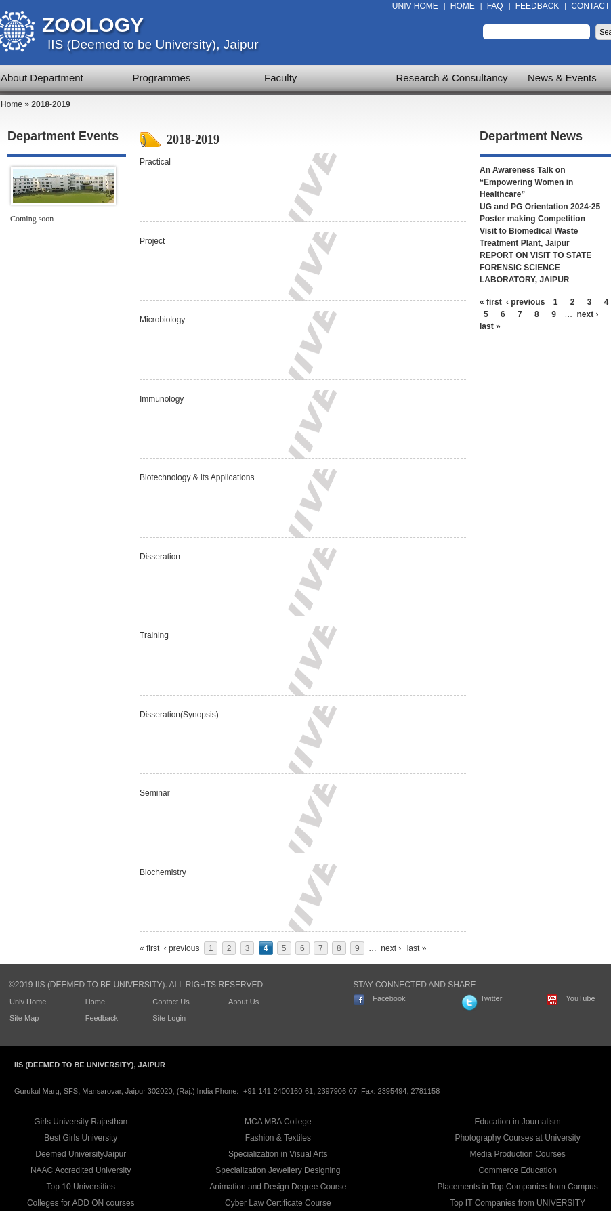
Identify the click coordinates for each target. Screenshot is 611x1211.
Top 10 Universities (81, 1186)
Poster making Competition (532, 219)
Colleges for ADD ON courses (81, 1203)
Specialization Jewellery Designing (277, 1170)
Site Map (24, 1018)
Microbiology (162, 319)
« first (149, 948)
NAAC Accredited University (80, 1170)
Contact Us (170, 1002)
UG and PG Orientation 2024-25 (540, 206)
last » (417, 948)
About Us (243, 1002)
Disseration (160, 556)
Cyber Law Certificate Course (278, 1203)
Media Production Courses (517, 1154)
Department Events (63, 136)
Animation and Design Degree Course (277, 1186)
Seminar (155, 793)
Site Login (169, 1018)
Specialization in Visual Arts (278, 1154)
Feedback (537, 6)
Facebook (389, 998)
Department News (531, 136)
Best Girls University (80, 1138)
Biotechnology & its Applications (197, 477)
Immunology (162, 399)
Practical (155, 162)
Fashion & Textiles (278, 1138)
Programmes (162, 77)
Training (154, 635)
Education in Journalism (517, 1121)
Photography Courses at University (517, 1138)
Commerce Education (517, 1170)
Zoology (93, 25)
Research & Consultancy (452, 77)
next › (391, 948)
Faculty (280, 77)
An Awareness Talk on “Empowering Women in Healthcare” (526, 182)
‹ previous (182, 948)
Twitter (491, 998)
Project (152, 241)
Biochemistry (163, 872)
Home (462, 6)
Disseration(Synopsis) (179, 714)
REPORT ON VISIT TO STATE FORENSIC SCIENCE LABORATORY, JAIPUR (535, 267)
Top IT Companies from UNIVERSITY (517, 1203)
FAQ (495, 6)
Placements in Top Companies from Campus (518, 1186)
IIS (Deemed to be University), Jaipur (153, 44)
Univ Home (415, 6)
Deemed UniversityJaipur (80, 1154)
